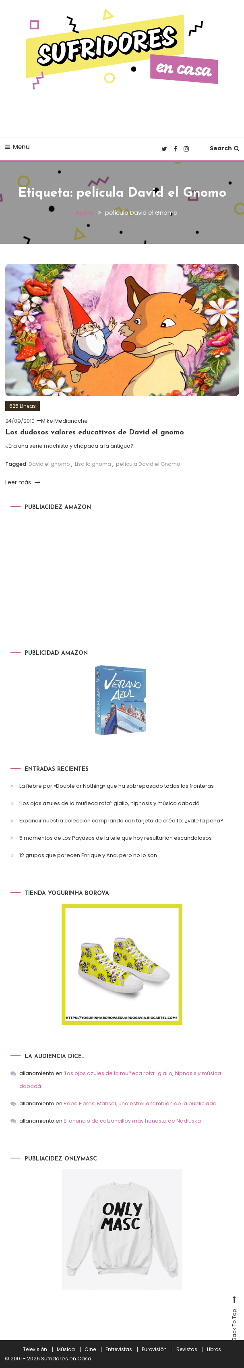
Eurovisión (154, 1349)
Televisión (35, 1349)
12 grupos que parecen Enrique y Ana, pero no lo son (88, 855)
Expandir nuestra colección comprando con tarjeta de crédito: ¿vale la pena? (121, 820)
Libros (214, 1349)
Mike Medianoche (64, 421)
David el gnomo (49, 464)
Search (224, 148)
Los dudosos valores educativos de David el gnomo (94, 432)
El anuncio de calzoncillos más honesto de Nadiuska (132, 1121)
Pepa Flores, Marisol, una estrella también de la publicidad (140, 1103)
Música (66, 1349)
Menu (17, 147)
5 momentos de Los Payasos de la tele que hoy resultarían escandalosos (115, 838)
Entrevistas (118, 1349)
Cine (90, 1349)
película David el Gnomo (148, 464)
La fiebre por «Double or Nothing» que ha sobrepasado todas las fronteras (116, 786)
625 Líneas (22, 406)
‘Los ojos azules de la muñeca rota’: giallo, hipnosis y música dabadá (109, 803)
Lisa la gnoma (93, 464)
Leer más (22, 482)
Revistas (186, 1349)
